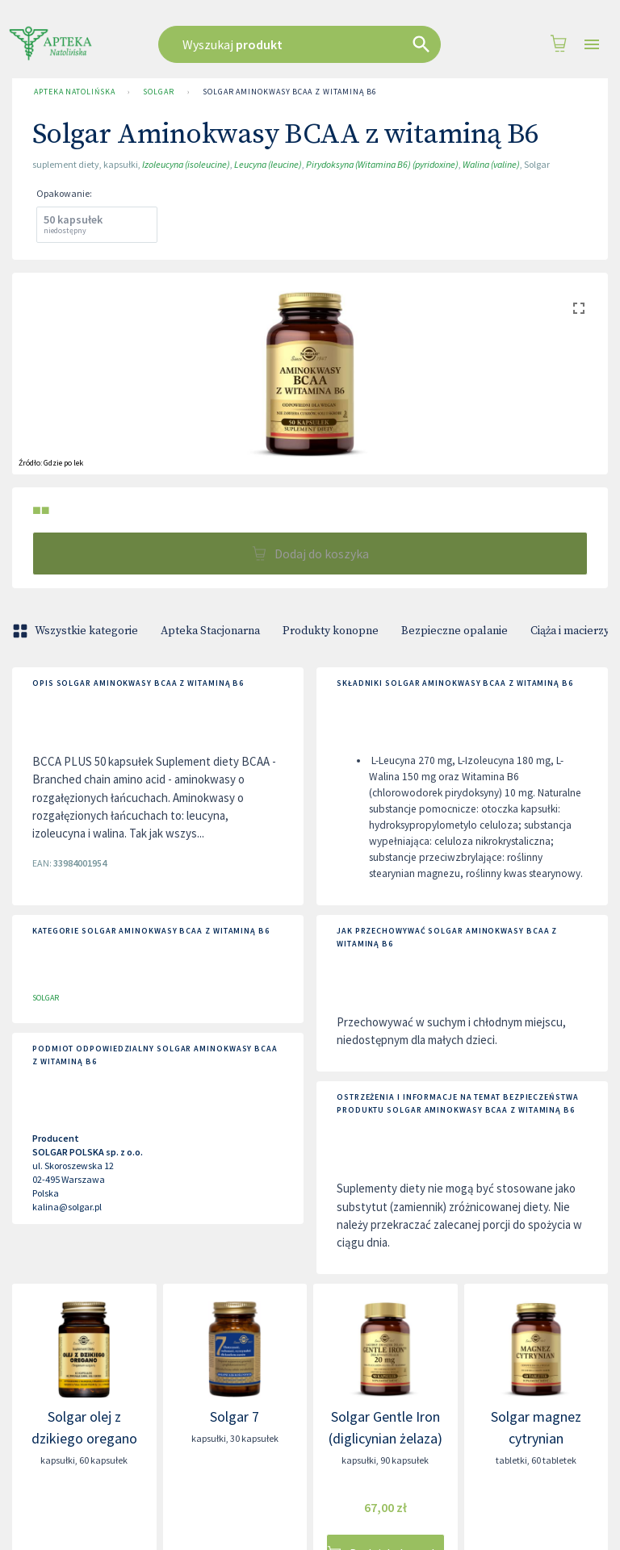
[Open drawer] (592, 45)
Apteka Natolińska (74, 92)
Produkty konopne (330, 631)
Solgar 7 (234, 1416)
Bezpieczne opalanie (454, 631)
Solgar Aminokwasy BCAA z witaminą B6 (289, 92)
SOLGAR (158, 92)
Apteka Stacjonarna (210, 631)
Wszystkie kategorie (77, 631)
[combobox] (305, 44)
